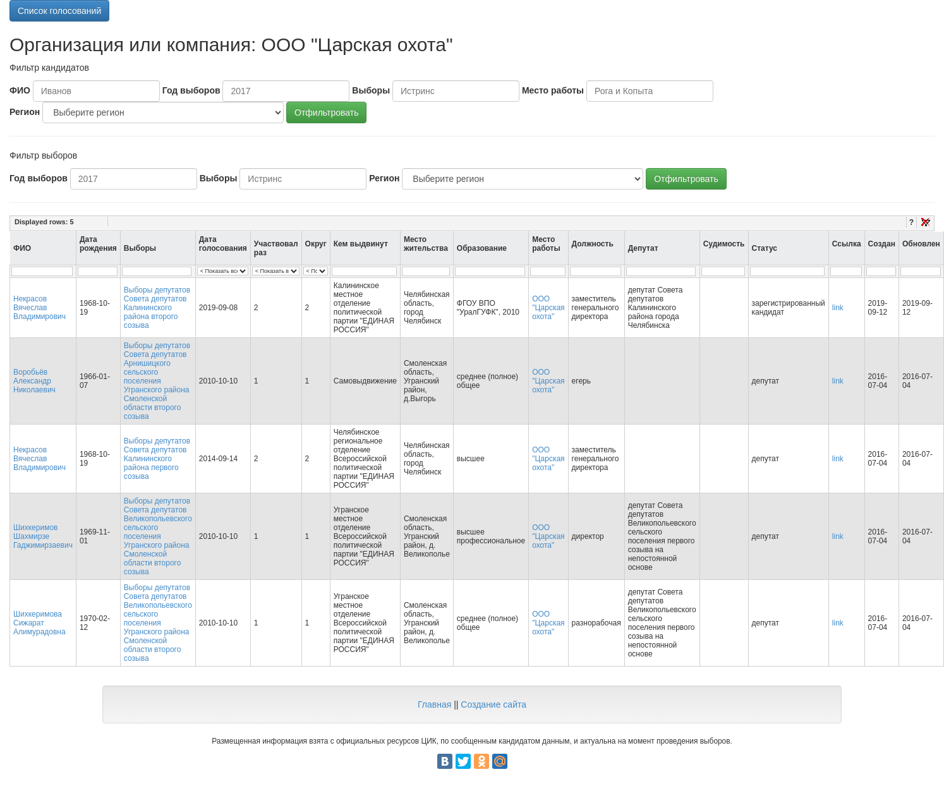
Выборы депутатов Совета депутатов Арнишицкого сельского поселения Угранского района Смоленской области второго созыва (157, 381)
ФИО (19, 90)
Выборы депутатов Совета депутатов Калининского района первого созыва (157, 459)
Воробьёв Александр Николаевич (34, 381)
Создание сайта (493, 704)
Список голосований (59, 11)
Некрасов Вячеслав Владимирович (39, 307)
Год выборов (191, 90)
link (838, 307)
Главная (434, 704)
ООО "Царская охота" (548, 307)
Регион (24, 112)
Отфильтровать (326, 112)
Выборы (371, 90)
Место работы (553, 90)
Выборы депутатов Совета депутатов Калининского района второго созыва (157, 308)
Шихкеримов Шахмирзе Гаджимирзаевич (43, 536)
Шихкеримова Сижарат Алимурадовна (39, 623)
